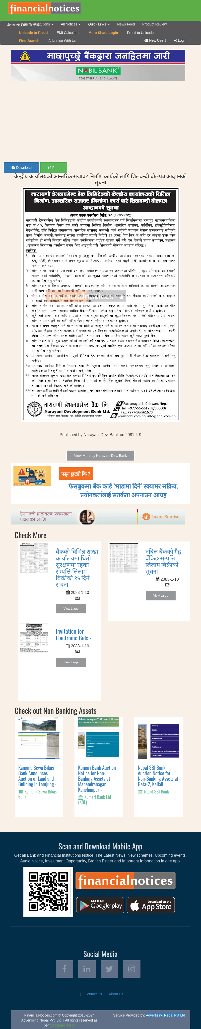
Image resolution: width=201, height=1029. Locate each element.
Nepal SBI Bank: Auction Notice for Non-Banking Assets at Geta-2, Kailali (158, 776)
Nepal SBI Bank (156, 791)
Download (21, 168)
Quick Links (99, 24)
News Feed (126, 24)
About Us (116, 994)
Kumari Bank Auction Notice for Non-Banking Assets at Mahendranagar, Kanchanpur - (97, 778)
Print (54, 168)
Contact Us (93, 994)
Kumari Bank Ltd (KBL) (94, 799)
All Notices (71, 24)
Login (180, 40)
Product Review (154, 24)
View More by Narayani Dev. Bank (100, 456)
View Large (71, 608)
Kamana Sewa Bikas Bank (37, 794)
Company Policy (62, 1025)
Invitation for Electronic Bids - (73, 634)
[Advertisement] (100, 120)
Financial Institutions (36, 24)
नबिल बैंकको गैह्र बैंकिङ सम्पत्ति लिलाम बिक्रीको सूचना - (163, 560)
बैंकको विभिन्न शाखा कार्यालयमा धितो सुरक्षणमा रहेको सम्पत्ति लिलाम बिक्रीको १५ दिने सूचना (77, 567)
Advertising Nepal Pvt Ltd (165, 1015)
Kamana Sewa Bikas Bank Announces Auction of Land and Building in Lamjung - (37, 776)
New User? (155, 40)
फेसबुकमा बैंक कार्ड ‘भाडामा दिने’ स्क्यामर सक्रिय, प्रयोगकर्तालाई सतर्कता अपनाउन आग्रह (123, 490)
